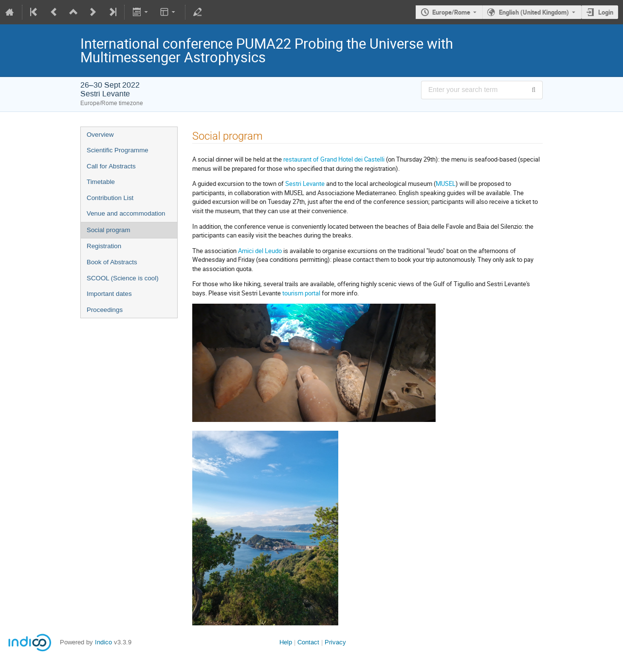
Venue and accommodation (126, 213)
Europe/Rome (451, 12)
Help (285, 642)
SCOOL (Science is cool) (123, 278)
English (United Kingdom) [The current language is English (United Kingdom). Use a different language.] (534, 12)
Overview (100, 134)
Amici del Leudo (260, 250)
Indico (103, 642)
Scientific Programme (117, 150)
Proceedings (105, 309)
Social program (108, 230)
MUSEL (446, 183)
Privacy (335, 642)
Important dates (109, 293)
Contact (308, 642)
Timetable (101, 181)
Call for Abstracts (111, 166)
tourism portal (301, 293)
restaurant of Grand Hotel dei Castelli (334, 159)
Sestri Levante (305, 183)
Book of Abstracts (112, 262)
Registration (104, 246)
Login (605, 12)
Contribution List (110, 197)
